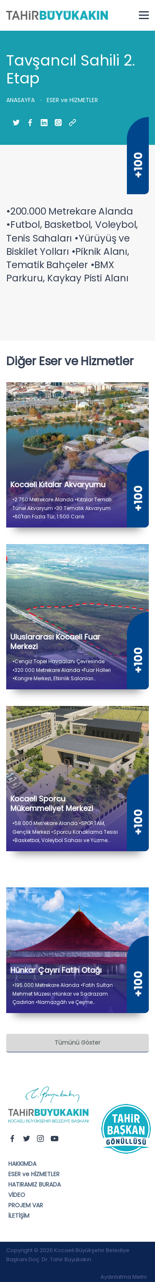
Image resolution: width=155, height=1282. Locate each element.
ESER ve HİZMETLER (34, 1174)
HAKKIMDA (22, 1164)
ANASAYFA (20, 100)
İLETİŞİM (18, 1215)
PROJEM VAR (25, 1205)
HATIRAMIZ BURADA (34, 1184)
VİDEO (16, 1195)
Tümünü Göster (77, 1042)
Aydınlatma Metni (123, 1277)
